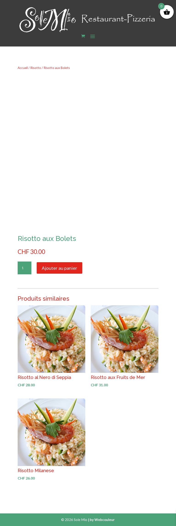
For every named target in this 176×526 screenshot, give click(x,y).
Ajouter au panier (59, 268)
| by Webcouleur (101, 520)
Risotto (35, 68)
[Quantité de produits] (24, 268)
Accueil (23, 68)
